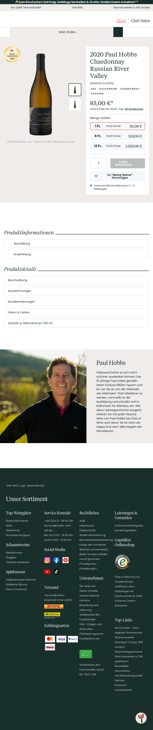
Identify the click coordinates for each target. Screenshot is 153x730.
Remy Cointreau (16, 589)
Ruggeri (11, 557)
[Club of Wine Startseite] (23, 20)
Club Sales (140, 20)
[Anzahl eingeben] (98, 163)
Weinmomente (124, 637)
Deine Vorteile (88, 591)
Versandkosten (134, 109)
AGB (82, 521)
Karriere (84, 600)
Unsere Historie (89, 595)
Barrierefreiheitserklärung (96, 540)
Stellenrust (13, 530)
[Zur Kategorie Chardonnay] (130, 89)
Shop (121, 20)
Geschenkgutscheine (128, 652)
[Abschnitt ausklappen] (142, 244)
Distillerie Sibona (16, 584)
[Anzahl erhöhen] (103, 163)
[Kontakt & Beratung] (126, 32)
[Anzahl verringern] (93, 163)
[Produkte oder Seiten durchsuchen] (118, 32)
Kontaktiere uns (89, 638)
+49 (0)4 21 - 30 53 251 (58, 521)
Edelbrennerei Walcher (21, 580)
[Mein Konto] (133, 32)
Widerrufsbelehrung (92, 535)
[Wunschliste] (139, 32)
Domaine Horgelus (18, 535)
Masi (9, 525)
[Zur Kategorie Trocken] (97, 93)
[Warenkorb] (146, 32)
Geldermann (14, 553)
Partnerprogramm (91, 634)
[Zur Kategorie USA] (93, 89)
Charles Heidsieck (17, 562)
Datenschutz (87, 530)
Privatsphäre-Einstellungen (88, 566)
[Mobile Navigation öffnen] (5, 32)
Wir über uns (87, 586)
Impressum (86, 525)
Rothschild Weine (17, 521)
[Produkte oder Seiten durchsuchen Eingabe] (66, 32)
